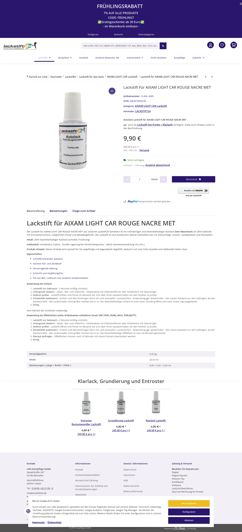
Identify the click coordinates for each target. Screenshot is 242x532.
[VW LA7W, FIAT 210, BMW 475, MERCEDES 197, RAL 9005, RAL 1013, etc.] (120, 45)
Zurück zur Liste (38, 76)
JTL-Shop (180, 528)
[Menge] (139, 179)
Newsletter (80, 494)
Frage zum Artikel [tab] (83, 211)
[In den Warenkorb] (234, 45)
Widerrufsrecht (131, 485)
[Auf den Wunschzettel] (112, 91)
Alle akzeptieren (188, 504)
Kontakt (79, 469)
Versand (144, 150)
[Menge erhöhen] (163, 179)
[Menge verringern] (127, 179)
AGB (125, 480)
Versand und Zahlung (86, 480)
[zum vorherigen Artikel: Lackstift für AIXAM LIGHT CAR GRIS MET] (206, 76)
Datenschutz (56, 522)
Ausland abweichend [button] (157, 165)
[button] (210, 45)
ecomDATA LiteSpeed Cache (213, 528)
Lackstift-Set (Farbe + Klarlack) (155, 124)
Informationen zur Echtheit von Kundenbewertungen (91, 487)
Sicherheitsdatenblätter (87, 475)
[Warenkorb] (193, 179)
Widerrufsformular (133, 491)
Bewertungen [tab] (58, 211)
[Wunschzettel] (222, 45)
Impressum (39, 522)
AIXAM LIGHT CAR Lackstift (151, 106)
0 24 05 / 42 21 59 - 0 (42, 488)
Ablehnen (187, 520)
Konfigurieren (188, 512)
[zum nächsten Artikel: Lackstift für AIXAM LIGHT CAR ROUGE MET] (212, 76)
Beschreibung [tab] (36, 211)
